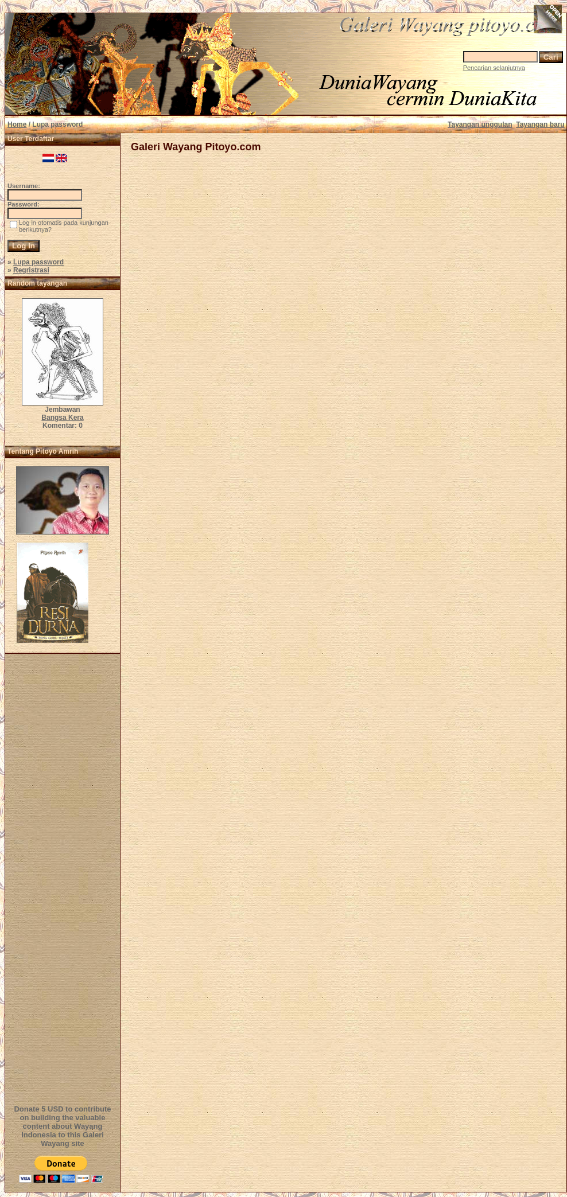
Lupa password (38, 262)
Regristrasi (31, 270)
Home (16, 124)
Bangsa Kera (62, 418)
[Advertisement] (64, 877)
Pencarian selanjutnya (494, 67)
